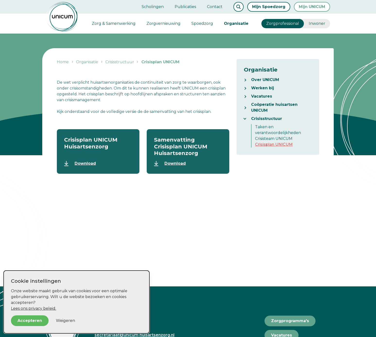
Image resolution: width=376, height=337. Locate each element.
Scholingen (153, 6)
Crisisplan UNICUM (274, 144)
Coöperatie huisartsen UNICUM (274, 107)
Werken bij (262, 88)
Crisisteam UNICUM (273, 138)
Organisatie (236, 23)
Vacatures (261, 96)
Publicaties (185, 6)
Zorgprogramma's (290, 321)
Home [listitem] (63, 62)
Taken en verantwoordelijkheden (278, 130)
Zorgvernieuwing (163, 23)
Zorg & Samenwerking (114, 23)
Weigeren (65, 320)
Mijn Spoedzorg (268, 6)
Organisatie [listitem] (87, 62)
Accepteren (29, 320)
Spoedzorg (202, 23)
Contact (214, 6)
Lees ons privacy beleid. (33, 308)
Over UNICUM (265, 79)
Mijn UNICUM (312, 6)
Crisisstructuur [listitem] (119, 62)
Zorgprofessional (282, 23)
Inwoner (317, 23)
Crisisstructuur (266, 118)
